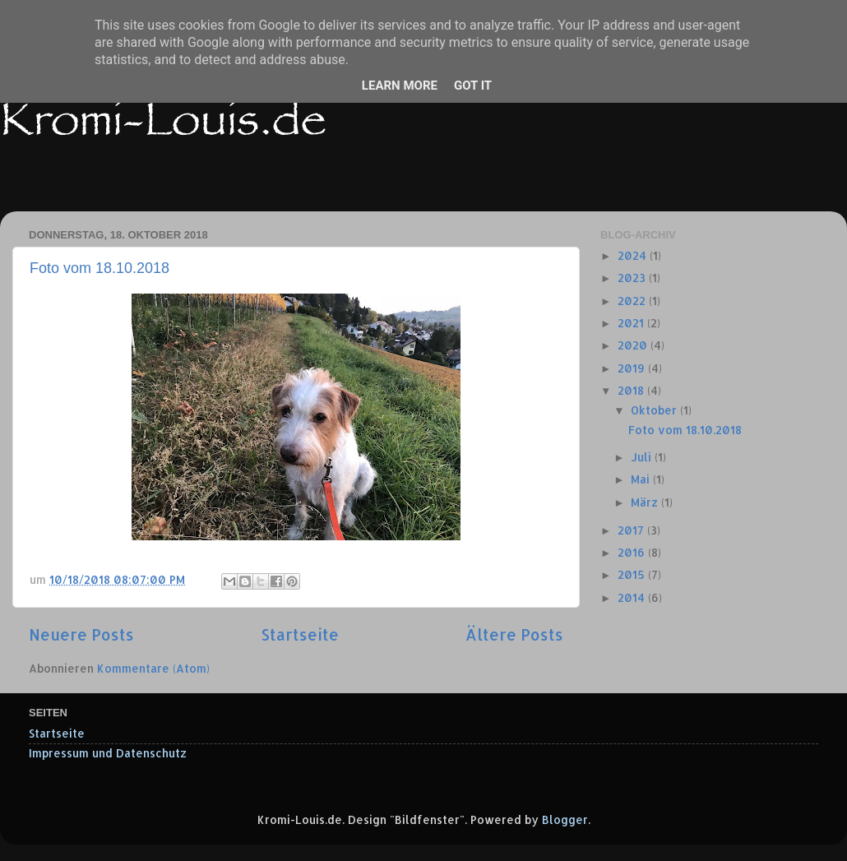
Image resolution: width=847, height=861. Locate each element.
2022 (633, 301)
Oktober (655, 410)
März (646, 502)
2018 (632, 390)
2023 (633, 278)
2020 (634, 345)
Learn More (399, 85)
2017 (632, 530)
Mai (642, 479)
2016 (633, 552)
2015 (633, 574)
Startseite (300, 634)
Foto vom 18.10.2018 (99, 268)
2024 (634, 255)
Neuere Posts (81, 634)
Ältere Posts (514, 634)
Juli (643, 457)
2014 (633, 597)
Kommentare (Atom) (153, 668)
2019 (633, 368)
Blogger (565, 819)
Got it (473, 85)
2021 (632, 323)
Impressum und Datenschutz (108, 753)
